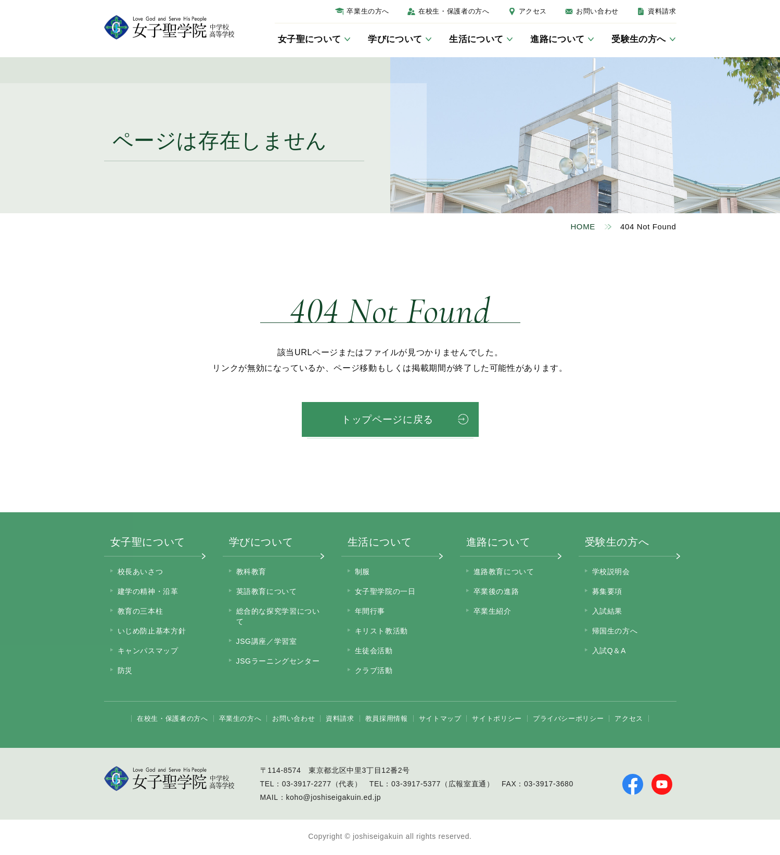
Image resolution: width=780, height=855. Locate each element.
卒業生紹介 (493, 612)
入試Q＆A (609, 652)
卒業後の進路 (496, 593)
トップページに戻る (387, 420)
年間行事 (370, 612)
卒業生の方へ (368, 11)
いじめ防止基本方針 (152, 632)
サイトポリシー (496, 720)
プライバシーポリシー (568, 720)
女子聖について (147, 543)
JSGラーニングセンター (278, 662)
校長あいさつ (140, 573)
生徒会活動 (374, 652)
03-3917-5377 (416, 785)
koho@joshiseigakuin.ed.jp (333, 799)
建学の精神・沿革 (148, 593)
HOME (582, 226)
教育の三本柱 (140, 612)
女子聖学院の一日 (385, 593)
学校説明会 (611, 573)
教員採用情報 (386, 720)
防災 (125, 672)
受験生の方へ (617, 543)
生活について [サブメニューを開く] (476, 39)
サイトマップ (440, 720)
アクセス (533, 11)
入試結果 (607, 612)
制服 (362, 573)
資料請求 (662, 11)
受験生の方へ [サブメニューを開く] (638, 39)
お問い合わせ (597, 11)
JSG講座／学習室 (266, 643)
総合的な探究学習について (278, 617)
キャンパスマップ (148, 652)
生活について (380, 543)
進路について (498, 543)
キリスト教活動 (381, 632)
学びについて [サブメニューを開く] (395, 39)
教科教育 (251, 573)
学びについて (261, 543)
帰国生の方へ (615, 632)
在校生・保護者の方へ (453, 11)
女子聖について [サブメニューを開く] (309, 39)
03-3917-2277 (306, 785)
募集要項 (607, 593)
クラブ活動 (374, 672)
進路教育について (504, 573)
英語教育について (266, 593)
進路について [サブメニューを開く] (557, 39)
